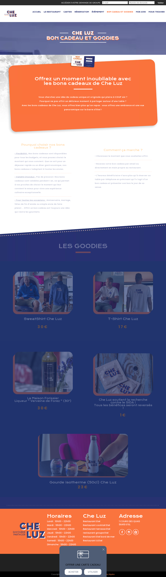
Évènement (98, 12)
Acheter (73, 571)
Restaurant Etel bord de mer (99, 536)
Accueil (36, 12)
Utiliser (93, 571)
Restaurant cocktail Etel (96, 525)
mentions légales (107, 574)
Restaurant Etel (91, 521)
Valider (161, 3)
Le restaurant (52, 12)
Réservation (82, 12)
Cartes (67, 12)
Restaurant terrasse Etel (96, 529)
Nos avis (141, 12)
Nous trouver (157, 12)
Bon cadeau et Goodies (120, 12)
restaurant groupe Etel (95, 532)
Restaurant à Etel (92, 540)
